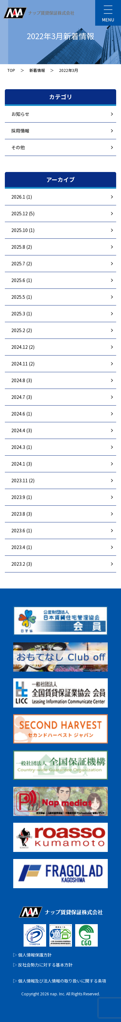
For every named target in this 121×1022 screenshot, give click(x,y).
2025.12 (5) (23, 213)
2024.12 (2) (23, 347)
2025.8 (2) (21, 247)
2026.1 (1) (21, 196)
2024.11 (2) (23, 363)
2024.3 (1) (21, 447)
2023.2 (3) (21, 564)
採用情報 (20, 130)
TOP (11, 70)
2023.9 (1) (21, 497)
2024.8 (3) (21, 380)
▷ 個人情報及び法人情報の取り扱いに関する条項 (59, 981)
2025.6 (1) (21, 280)
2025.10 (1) (23, 230)
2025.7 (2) (21, 263)
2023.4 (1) (21, 547)
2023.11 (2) (23, 480)
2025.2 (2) (21, 330)
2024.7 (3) (21, 397)
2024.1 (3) (21, 463)
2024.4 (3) (21, 430)
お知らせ (20, 114)
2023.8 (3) (21, 514)
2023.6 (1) (21, 530)
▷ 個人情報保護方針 (32, 955)
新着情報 (37, 70)
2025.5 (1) (21, 297)
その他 (18, 147)
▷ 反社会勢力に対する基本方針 (43, 965)
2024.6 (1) (21, 413)
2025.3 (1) (21, 313)
